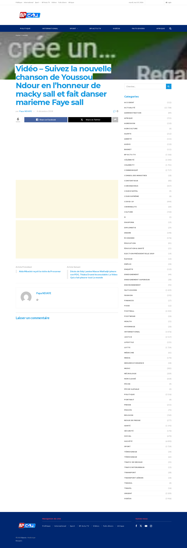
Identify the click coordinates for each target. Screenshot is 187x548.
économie (129, 238)
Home (18, 35)
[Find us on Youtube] (146, 526)
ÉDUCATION (130, 243)
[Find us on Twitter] (141, 526)
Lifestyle (129, 342)
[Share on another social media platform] (115, 119)
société (25, 35)
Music (127, 368)
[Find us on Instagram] (151, 526)
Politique (19, 2)
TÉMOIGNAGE (130, 452)
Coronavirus (131, 186)
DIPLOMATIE (130, 228)
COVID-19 (129, 202)
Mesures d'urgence (134, 363)
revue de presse (132, 420)
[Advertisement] (109, 14)
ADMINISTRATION (132, 113)
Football (129, 311)
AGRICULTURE (131, 128)
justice (128, 337)
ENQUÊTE (128, 269)
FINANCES (129, 300)
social (127, 436)
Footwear (129, 316)
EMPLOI (127, 264)
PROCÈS (128, 410)
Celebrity (129, 165)
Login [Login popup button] (168, 2)
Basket (128, 149)
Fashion (128, 295)
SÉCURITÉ (129, 431)
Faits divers (62, 2)
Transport (130, 472)
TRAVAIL (128, 483)
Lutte (127, 347)
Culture (128, 212)
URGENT (128, 493)
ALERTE (127, 134)
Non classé (130, 379)
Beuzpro (19, 541)
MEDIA (127, 358)
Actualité (129, 108)
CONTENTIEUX (131, 181)
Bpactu (23, 538)
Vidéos (54, 2)
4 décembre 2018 (45, 111)
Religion (128, 415)
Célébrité (129, 160)
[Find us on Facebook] (136, 526)
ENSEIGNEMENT (131, 274)
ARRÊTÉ (128, 139)
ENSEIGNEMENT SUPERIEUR (137, 280)
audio (127, 144)
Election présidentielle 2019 (139, 254)
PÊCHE (127, 384)
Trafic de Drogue (133, 462)
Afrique (71, 2)
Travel (128, 488)
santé (127, 426)
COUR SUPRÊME (131, 196)
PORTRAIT (129, 400)
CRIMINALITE (130, 207)
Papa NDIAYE (25, 111)
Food (127, 306)
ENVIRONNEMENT (132, 285)
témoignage (130, 457)
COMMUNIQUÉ (131, 170)
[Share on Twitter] (89, 119)
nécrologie (130, 373)
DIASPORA (129, 222)
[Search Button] (170, 28)
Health (128, 321)
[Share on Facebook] (46, 119)
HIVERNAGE (129, 327)
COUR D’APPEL (131, 191)
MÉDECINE (129, 353)
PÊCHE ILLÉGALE (131, 389)
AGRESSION (129, 123)
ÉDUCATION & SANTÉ (134, 248)
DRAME (127, 233)
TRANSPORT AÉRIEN (133, 478)
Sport (37, 2)
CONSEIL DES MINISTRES (135, 175)
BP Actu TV (46, 2)
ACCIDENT (129, 102)
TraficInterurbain (134, 467)
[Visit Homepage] (30, 15)
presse (127, 405)
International (28, 2)
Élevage (128, 259)
